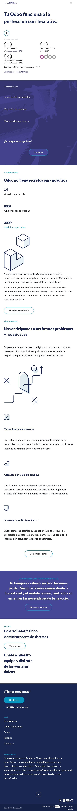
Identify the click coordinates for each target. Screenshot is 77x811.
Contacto (9, 743)
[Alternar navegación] (71, 3)
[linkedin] (64, 801)
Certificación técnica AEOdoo (16, 72)
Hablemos (14, 700)
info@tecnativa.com (17, 707)
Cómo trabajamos (38, 553)
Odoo (7, 732)
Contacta (38, 152)
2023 (15, 51)
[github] (71, 801)
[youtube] (68, 801)
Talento (8, 737)
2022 (10, 51)
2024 (21, 51)
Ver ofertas (14, 646)
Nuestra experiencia (19, 310)
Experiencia (10, 720)
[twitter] (60, 801)
